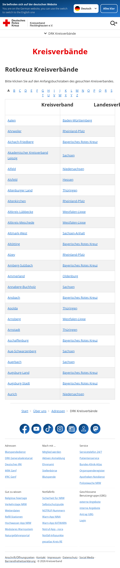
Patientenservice (89, 458)
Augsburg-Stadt (19, 383)
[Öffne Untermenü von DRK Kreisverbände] (60, 33)
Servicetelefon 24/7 (91, 452)
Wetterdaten (12, 510)
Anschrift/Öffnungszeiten (20, 557)
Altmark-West (17, 233)
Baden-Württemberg (77, 120)
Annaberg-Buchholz (22, 287)
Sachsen (69, 155)
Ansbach (14, 297)
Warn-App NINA (51, 516)
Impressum (54, 557)
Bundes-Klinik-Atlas (91, 464)
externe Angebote (90, 502)
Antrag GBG (86, 514)
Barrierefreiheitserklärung (20, 561)
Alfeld (12, 169)
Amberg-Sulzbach (20, 265)
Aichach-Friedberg (21, 142)
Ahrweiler (14, 131)
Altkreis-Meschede (21, 222)
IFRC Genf (10, 476)
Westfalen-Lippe (74, 212)
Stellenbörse (49, 470)
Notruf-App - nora (52, 529)
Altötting (14, 244)
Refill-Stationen (14, 516)
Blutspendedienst (15, 452)
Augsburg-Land (18, 372)
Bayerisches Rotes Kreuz (80, 142)
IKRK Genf (10, 470)
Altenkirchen (17, 201)
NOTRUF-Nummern (53, 510)
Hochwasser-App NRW (18, 523)
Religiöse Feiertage (16, 498)
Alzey (11, 255)
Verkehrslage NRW (16, 504)
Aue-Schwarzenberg (22, 351)
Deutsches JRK (13, 464)
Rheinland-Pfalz (74, 131)
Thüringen (70, 190)
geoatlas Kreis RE (52, 541)
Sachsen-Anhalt (74, 233)
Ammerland (16, 276)
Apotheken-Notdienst (92, 476)
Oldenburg (70, 276)
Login (83, 520)
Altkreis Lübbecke (20, 212)
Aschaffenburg (18, 340)
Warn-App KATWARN (54, 523)
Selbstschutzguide (53, 504)
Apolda (13, 308)
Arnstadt (14, 330)
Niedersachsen (73, 169)
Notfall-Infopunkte (53, 535)
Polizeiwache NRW (90, 483)
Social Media (86, 557)
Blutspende (49, 476)
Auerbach (14, 362)
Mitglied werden (51, 452)
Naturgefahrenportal (17, 535)
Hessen (68, 179)
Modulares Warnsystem (19, 529)
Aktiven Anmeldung (53, 458)
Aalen (12, 120)
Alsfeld (12, 179)
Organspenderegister (92, 470)
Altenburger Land (20, 190)
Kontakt (41, 557)
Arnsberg (14, 319)
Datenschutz (70, 557)
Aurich (12, 394)
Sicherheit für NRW (53, 498)
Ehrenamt (48, 464)
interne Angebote (90, 508)
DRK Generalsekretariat (19, 458)
